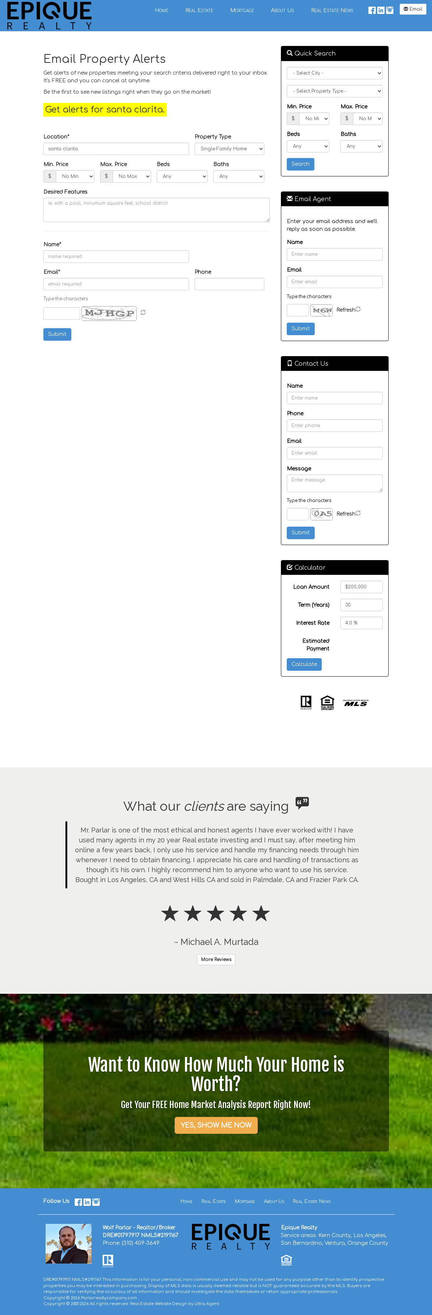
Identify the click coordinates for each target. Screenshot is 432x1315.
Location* (56, 137)
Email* (51, 272)
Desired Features (65, 192)
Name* (52, 244)
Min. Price (55, 164)
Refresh (346, 310)
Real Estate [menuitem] (199, 10)
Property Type (212, 137)
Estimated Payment (315, 645)
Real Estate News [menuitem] (332, 10)
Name (295, 242)
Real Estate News (312, 1201)
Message (299, 469)
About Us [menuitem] (282, 10)
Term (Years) (313, 605)
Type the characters (309, 296)
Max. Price (113, 164)
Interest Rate (312, 623)
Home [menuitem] (161, 10)
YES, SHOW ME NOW (216, 1125)
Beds (163, 164)
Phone (202, 272)
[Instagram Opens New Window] (389, 9)
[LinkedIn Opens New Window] (380, 9)
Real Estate (213, 1201)
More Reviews (216, 959)
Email (413, 9)
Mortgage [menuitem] (242, 10)
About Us (274, 1201)
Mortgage (245, 1201)
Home (187, 1201)
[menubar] (254, 10)
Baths (221, 164)
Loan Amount (311, 587)
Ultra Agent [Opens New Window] (206, 1303)
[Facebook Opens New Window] (372, 9)
